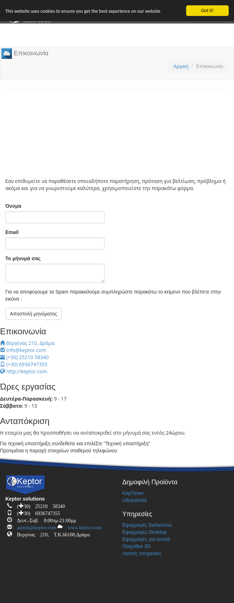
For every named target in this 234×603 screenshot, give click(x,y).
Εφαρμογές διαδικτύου (147, 525)
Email (11, 232)
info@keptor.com (23, 350)
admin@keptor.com (34, 526)
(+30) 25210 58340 (24, 357)
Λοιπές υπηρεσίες (142, 553)
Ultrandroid (134, 500)
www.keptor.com (81, 526)
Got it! (207, 10)
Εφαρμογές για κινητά (146, 539)
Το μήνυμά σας (23, 258)
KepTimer (133, 493)
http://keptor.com (23, 371)
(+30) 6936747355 (24, 364)
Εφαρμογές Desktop (144, 532)
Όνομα (13, 206)
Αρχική (181, 66)
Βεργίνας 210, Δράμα (27, 343)
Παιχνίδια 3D (136, 546)
